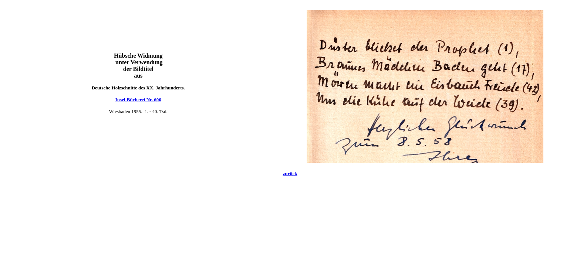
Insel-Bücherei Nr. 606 (138, 99)
